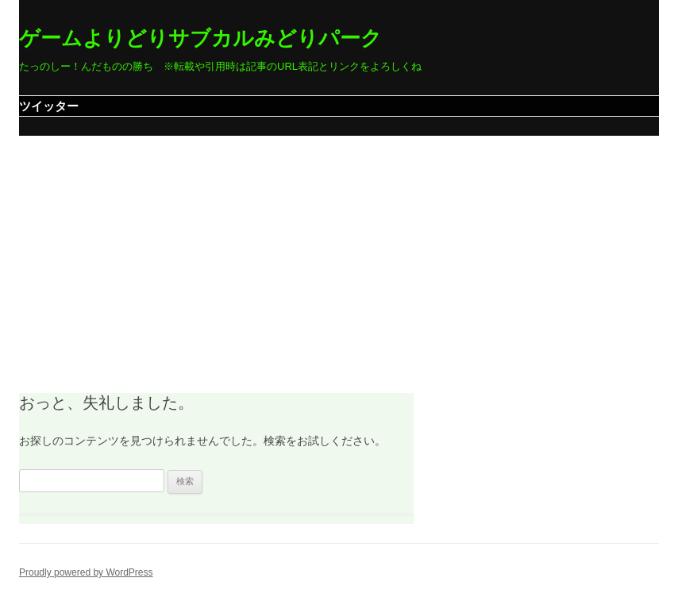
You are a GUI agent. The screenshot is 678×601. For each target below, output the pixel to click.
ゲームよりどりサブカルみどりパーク (200, 38)
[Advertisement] (339, 255)
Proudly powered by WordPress (86, 572)
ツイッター (49, 106)
